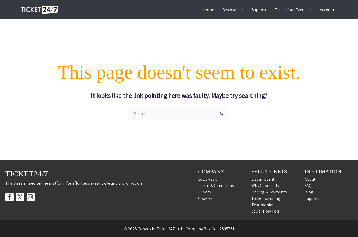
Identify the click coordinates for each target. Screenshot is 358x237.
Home (208, 9)
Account (327, 9)
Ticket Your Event (290, 9)
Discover (230, 9)
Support (259, 9)
